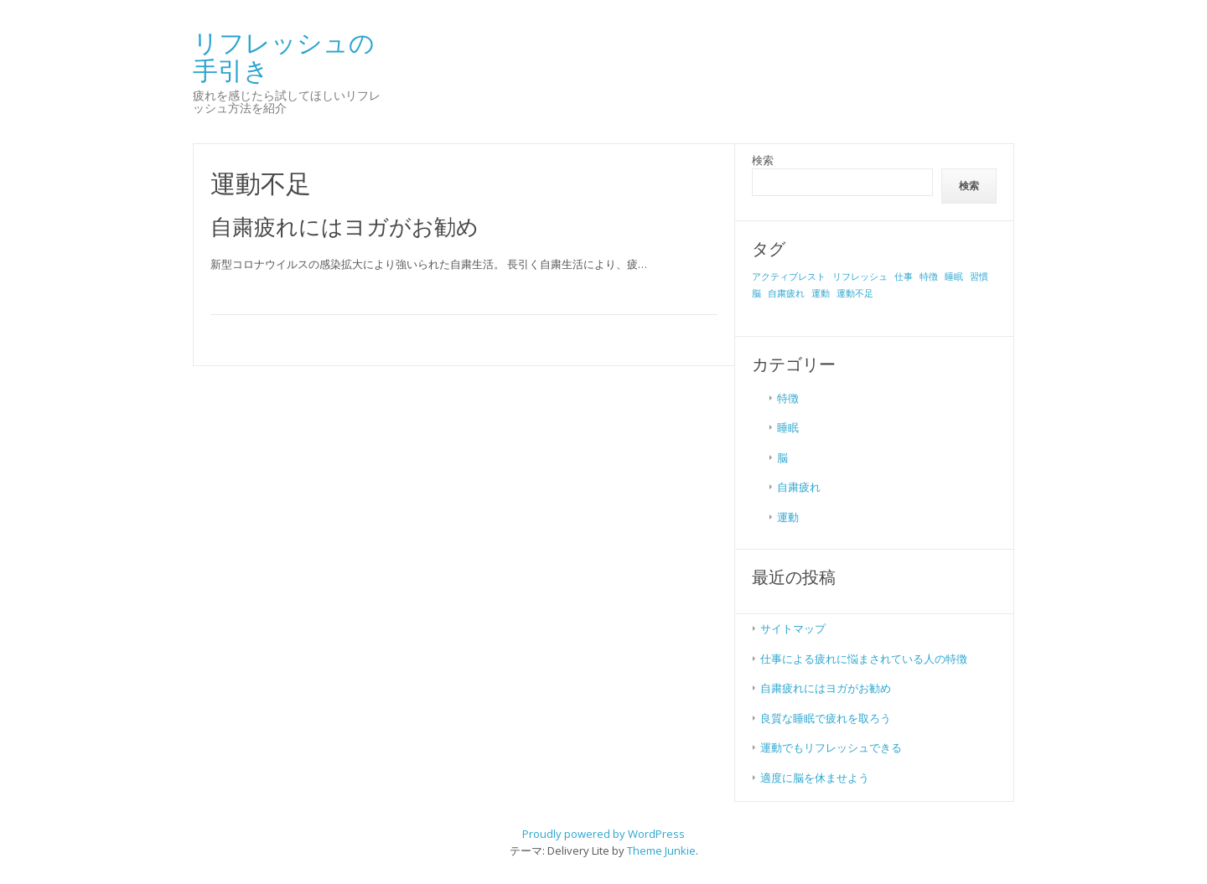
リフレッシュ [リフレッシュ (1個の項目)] (860, 276)
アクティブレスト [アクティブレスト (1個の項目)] (789, 276)
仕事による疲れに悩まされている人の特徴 (863, 658)
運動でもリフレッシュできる (831, 747)
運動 (788, 517)
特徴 (788, 398)
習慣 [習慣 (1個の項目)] (979, 276)
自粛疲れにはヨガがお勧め (344, 226)
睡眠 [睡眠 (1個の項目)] (954, 276)
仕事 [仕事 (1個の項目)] (903, 276)
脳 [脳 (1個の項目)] (756, 293)
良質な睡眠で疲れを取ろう (825, 718)
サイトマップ (793, 628)
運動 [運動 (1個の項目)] (820, 293)
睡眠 (788, 427)
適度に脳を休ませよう (814, 777)
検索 (763, 160)
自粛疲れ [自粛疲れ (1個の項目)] (786, 293)
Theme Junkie (661, 850)
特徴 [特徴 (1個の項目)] (928, 276)
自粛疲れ (799, 486)
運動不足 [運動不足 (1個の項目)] (855, 293)
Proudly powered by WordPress (603, 833)
